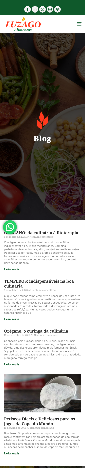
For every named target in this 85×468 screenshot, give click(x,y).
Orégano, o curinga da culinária (36, 331)
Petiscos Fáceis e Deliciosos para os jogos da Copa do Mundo (39, 421)
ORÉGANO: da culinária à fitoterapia (41, 232)
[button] (79, 24)
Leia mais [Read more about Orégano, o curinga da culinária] (12, 364)
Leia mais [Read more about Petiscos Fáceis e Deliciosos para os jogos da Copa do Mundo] (12, 453)
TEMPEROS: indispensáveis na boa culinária (39, 283)
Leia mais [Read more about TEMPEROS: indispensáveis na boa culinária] (12, 319)
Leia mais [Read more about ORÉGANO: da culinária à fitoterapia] (12, 269)
